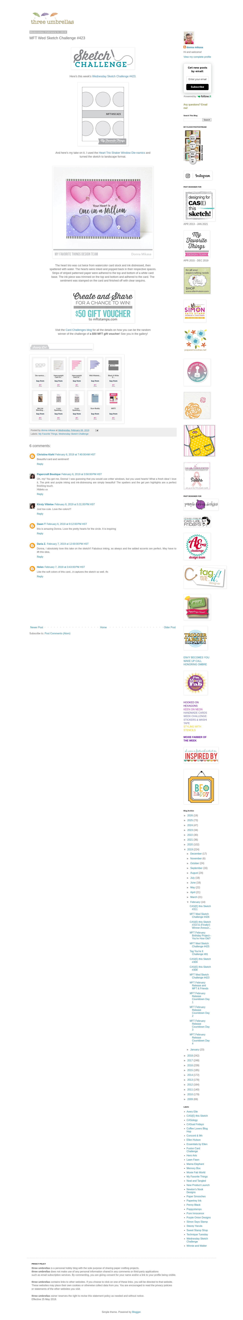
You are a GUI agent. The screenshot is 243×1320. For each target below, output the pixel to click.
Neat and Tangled (196, 1180)
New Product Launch (198, 1185)
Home (103, 627)
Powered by (197, 96)
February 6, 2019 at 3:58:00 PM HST (82, 474)
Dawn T (41, 524)
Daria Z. (41, 544)
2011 (190, 1089)
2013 (190, 1079)
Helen (40, 567)
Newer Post (36, 627)
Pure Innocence (195, 1213)
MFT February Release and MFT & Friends (199, 985)
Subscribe (197, 86)
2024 (190, 825)
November (196, 858)
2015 (190, 1070)
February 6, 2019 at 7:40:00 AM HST (75, 454)
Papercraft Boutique (49, 474)
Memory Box (194, 1168)
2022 (190, 835)
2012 (190, 1084)
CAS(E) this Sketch (197, 1115)
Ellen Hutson (194, 1140)
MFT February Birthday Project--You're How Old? (200, 935)
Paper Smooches (196, 1196)
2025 (190, 820)
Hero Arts (192, 1155)
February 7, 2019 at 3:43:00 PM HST (65, 567)
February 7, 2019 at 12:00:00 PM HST (68, 544)
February (195, 902)
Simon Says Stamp (197, 1221)
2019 (190, 849)
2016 (190, 1065)
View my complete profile (197, 57)
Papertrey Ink (194, 1200)
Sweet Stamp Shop (197, 1230)
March (194, 897)
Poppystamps (194, 1209)
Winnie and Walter (197, 1245)
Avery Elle (192, 1111)
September (196, 868)
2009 (190, 1099)
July (192, 878)
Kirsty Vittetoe (45, 504)
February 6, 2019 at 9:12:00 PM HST (67, 524)
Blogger (136, 1312)
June (193, 882)
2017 (190, 1060)
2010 (190, 1094)
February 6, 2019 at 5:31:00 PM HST (75, 504)
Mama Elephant (195, 1164)
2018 (190, 1055)
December (196, 853)
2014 (190, 1075)
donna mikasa (195, 47)
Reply (40, 464)
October (195, 863)
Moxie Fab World (196, 1172)
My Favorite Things (47, 434)
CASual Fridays (195, 1124)
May (193, 887)
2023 (190, 830)
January (195, 1049)
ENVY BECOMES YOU (196, 657)
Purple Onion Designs (199, 1217)
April (193, 892)
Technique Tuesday (197, 1234)
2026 (190, 815)
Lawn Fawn (193, 1159)
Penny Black (193, 1205)
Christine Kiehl (45, 454)
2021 (190, 839)
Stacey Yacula (194, 1226)
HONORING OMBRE (195, 664)
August (194, 873)
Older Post (170, 627)
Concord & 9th (194, 1135)
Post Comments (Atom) (57, 633)
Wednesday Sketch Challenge (74, 434)
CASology (192, 1120)
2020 (190, 844)
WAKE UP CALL (192, 661)
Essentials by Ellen (197, 1144)
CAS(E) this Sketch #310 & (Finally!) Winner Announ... (200, 925)
